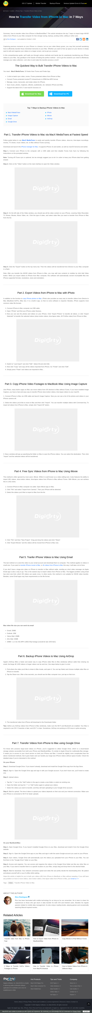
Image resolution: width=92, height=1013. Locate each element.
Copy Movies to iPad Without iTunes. (74, 939)
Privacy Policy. (77, 1011)
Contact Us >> (74, 991)
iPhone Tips (19, 11)
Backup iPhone (55, 3)
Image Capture (13, 115)
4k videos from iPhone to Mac (53, 565)
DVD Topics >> (54, 983)
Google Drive (12, 122)
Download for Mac (33, 94)
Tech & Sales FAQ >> (76, 986)
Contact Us (74, 1002)
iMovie (49, 115)
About (20, 1002)
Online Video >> (54, 991)
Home (7, 11)
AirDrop (49, 119)
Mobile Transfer (41, 3)
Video (11, 883)
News (68, 1002)
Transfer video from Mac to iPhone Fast (16, 940)
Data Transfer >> (55, 989)
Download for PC (61, 94)
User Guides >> (74, 989)
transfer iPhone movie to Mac (30, 565)
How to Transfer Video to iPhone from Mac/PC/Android (45, 967)
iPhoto (49, 112)
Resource (62, 1002)
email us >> (75, 879)
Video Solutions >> (55, 986)
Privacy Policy (28, 1002)
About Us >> (73, 983)
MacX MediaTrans (14, 112)
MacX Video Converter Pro (38, 986)
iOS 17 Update (27, 3)
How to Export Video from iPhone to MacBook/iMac (45, 940)
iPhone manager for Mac (29, 147)
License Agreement (53, 1002)
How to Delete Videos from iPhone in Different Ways (74, 967)
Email (10, 119)
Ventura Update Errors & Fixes (74, 3)
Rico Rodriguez (11, 39)
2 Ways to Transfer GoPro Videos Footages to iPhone (16, 967)
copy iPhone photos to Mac (32, 298)
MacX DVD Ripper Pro (37, 983)
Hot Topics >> (54, 994)
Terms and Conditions (39, 1002)
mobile (12, 11)
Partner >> (73, 994)
